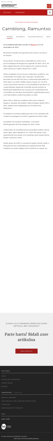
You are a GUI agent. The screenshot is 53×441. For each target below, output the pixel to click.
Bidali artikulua (26, 351)
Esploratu (7, 12)
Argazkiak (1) (20, 36)
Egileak (4, 386)
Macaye (34, 45)
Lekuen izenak (7, 383)
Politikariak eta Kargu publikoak (26, 22)
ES (2, 1)
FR (8, 1)
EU (5, 1)
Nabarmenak (20, 12)
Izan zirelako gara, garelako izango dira (18, 401)
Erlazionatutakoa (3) (35, 36)
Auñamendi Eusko (9, 6)
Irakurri (10, 36)
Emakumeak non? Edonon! (12, 408)
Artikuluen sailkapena (10, 379)
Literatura (5, 404)
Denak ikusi (18, 392)
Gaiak (3, 376)
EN (11, 1)
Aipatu (48, 36)
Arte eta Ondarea (8, 397)
